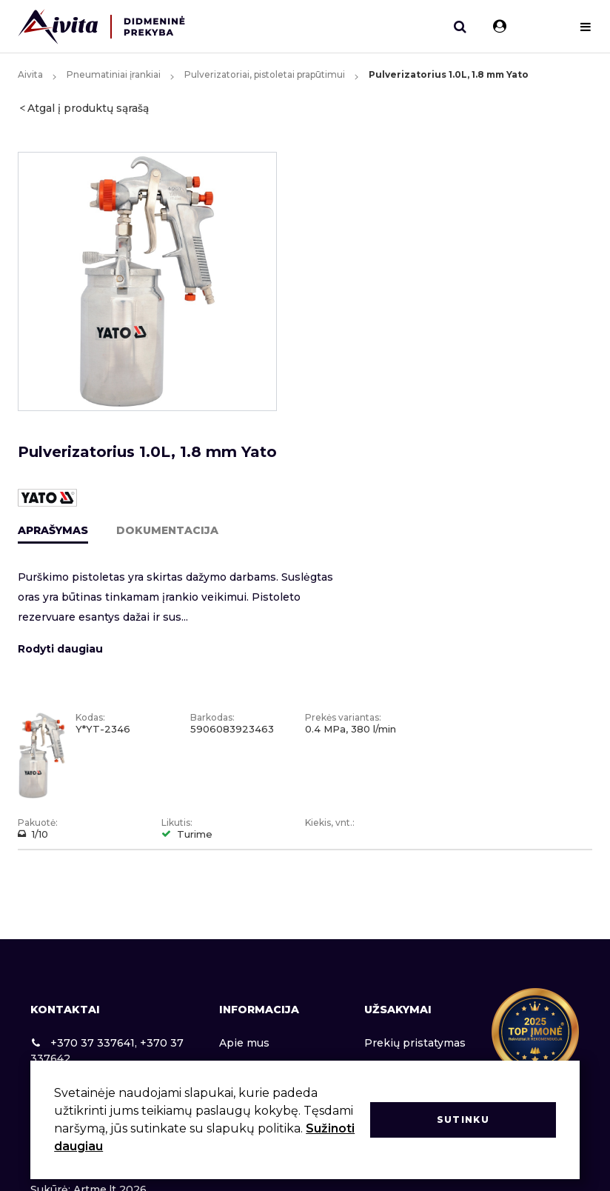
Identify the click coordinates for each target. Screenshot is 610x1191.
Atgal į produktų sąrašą (88, 108)
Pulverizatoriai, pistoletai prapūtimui (264, 74)
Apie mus (244, 1043)
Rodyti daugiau (60, 648)
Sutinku (463, 1119)
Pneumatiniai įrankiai (114, 74)
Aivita (30, 74)
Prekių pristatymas (415, 1043)
